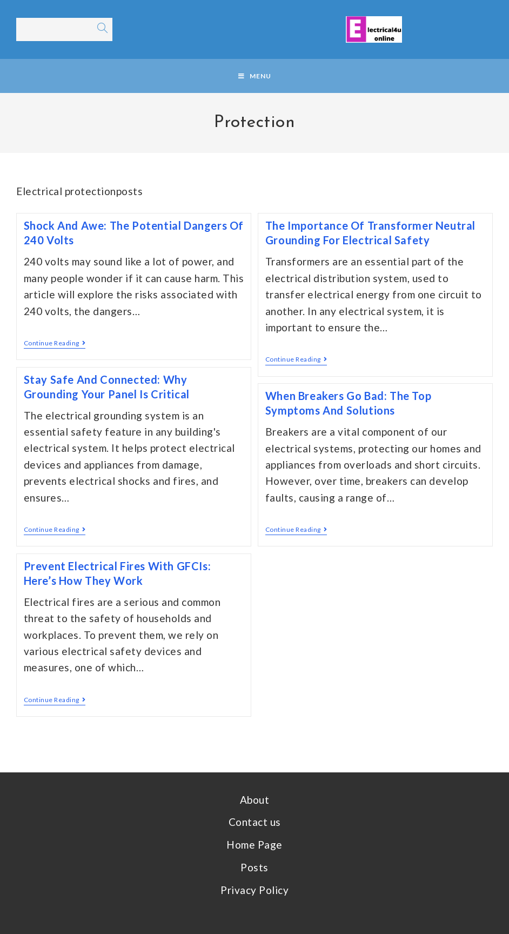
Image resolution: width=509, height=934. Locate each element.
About (255, 799)
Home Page (254, 844)
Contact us (255, 822)
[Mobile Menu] (254, 76)
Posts (254, 867)
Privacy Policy (254, 890)
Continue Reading (55, 343)
